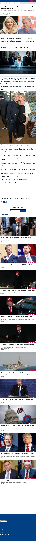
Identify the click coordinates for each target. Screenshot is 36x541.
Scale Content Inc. (9, 516)
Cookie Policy (2, 529)
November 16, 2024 (15, 184)
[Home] (3, 1)
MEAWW (1, 516)
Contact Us (1, 532)
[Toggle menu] (35, 0)
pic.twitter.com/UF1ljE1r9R (12, 182)
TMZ (27, 43)
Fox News (7, 162)
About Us (1, 525)
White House (24, 38)
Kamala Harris (19, 43)
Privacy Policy (2, 528)
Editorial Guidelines (2, 526)
